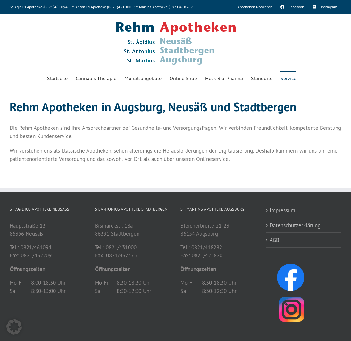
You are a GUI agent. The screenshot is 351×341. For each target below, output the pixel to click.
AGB (274, 240)
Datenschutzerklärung (295, 225)
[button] (14, 327)
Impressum (282, 210)
